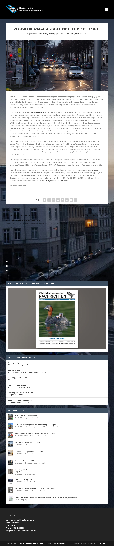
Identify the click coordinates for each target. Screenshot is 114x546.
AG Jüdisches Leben (17, 379)
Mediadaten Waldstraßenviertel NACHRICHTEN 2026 (35, 434)
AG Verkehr (28, 427)
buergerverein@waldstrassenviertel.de (21, 531)
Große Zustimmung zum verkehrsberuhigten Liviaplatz (36, 425)
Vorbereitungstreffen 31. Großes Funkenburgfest (27, 371)
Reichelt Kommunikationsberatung (30, 543)
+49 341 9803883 (18, 528)
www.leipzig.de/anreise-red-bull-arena (54, 181)
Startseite (78, 34)
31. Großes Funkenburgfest (20, 401)
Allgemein (28, 418)
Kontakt (84, 543)
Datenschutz (92, 543)
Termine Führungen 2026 (24, 461)
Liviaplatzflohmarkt (20, 394)
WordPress (61, 543)
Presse (50, 427)
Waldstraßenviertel (37, 112)
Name (8, 253)
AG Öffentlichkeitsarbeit (31, 436)
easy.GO (99, 173)
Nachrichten (70, 34)
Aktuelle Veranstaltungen (21, 357)
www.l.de (95, 170)
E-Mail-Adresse (47, 253)
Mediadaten (43, 436)
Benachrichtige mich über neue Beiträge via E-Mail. (26, 270)
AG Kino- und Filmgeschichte (19, 364)
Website (78, 253)
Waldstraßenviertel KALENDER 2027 (28, 443)
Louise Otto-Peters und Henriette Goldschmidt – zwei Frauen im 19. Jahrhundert (46, 498)
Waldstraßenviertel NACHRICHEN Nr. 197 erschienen (35, 489)
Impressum (75, 543)
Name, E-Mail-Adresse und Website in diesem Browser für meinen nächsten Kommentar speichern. (44, 262)
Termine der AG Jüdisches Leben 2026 (29, 452)
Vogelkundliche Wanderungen (33, 482)
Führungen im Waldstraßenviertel (34, 463)
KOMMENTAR (11, 227)
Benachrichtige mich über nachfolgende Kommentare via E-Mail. (31, 266)
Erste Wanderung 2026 (23, 480)
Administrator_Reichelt (46, 34)
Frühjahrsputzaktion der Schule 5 (28, 416)
